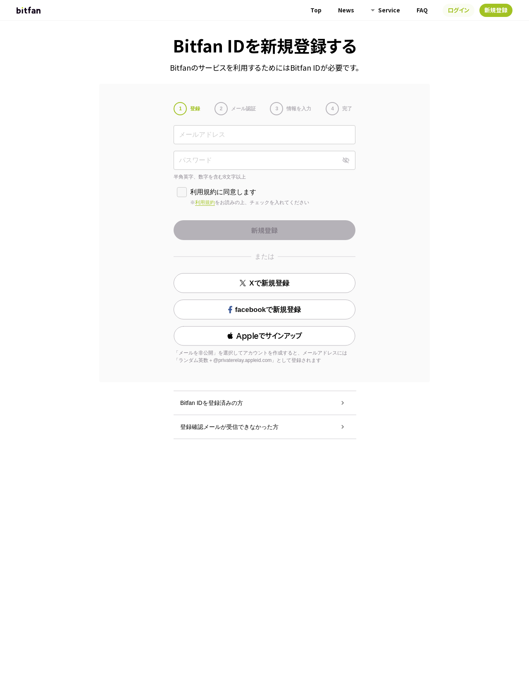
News (346, 10)
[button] (264, 336)
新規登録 (496, 10)
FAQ (422, 10)
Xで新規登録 (264, 283)
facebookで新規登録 (264, 310)
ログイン (458, 10)
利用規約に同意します (223, 191)
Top (316, 10)
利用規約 (205, 202)
